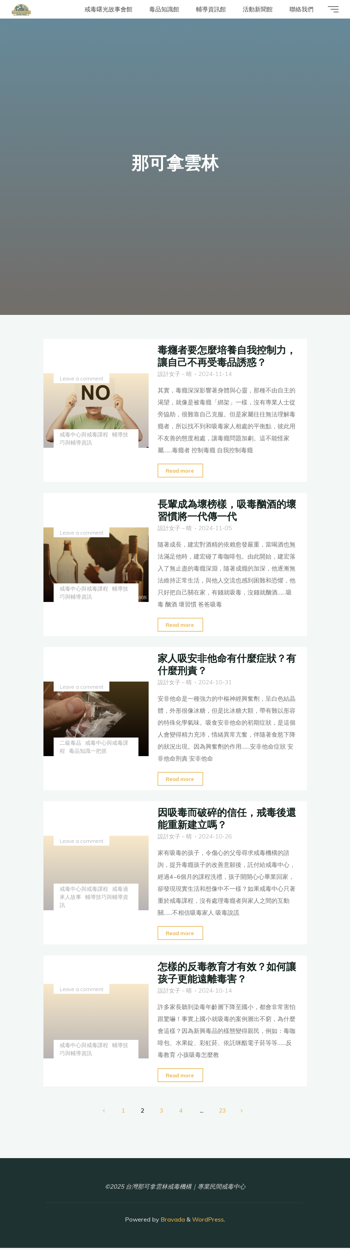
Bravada (172, 1221)
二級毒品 (71, 743)
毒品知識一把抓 (89, 751)
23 (223, 1112)
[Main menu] (329, 9)
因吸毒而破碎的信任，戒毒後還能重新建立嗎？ (224, 819)
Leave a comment (82, 378)
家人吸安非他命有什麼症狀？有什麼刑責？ (224, 664)
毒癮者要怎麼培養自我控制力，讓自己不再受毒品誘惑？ (224, 355)
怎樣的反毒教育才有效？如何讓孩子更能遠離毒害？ (224, 974)
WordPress (208, 1221)
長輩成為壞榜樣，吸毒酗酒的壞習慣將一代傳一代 (224, 510)
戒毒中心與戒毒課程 (84, 434)
